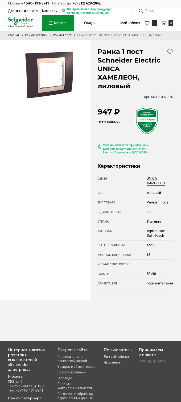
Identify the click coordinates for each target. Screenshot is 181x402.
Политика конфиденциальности (75, 386)
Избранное (112, 362)
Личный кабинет (116, 357)
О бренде (65, 378)
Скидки (89, 23)
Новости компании (72, 372)
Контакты (49, 11)
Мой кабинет (130, 23)
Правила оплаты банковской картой (72, 359)
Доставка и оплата (23, 11)
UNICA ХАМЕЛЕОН (156, 180)
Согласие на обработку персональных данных (76, 396)
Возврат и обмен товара (76, 366)
